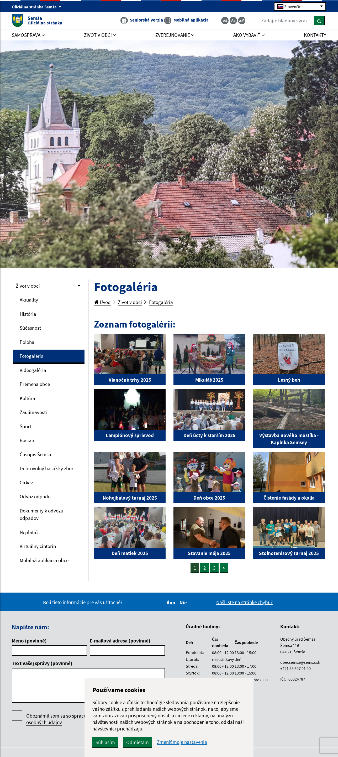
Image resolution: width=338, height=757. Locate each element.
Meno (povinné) (29, 640)
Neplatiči (29, 532)
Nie (183, 602)
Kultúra (27, 398)
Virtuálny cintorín (38, 546)
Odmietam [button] (137, 742)
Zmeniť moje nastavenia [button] (182, 742)
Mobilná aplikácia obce (44, 560)
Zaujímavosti (33, 412)
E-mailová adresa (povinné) (120, 640)
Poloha (27, 342)
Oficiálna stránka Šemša (36, 6)
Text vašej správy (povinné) (42, 663)
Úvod (102, 302)
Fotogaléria (32, 356)
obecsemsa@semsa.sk (300, 662)
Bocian (27, 440)
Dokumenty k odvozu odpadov (41, 514)
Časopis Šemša (35, 454)
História (28, 314)
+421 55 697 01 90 (295, 668)
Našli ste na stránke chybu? (244, 602)
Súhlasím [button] (105, 742)
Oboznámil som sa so (62, 719)
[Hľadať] (319, 20)
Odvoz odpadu (35, 496)
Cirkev (26, 482)
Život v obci (28, 286)
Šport (25, 426)
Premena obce (35, 384)
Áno (172, 602)
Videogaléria (33, 370)
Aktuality (29, 300)
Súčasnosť (30, 328)
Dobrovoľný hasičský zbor (46, 468)
